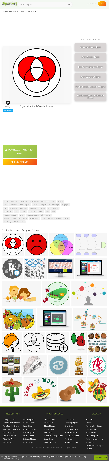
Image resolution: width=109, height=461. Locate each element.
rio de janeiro (34, 218)
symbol (6, 201)
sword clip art (8, 432)
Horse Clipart (49, 429)
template (44, 205)
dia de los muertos (54, 218)
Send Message (8, 110)
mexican (60, 201)
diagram (14, 201)
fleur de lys (8, 222)
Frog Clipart (28, 426)
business (33, 208)
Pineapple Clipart (72, 429)
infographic (65, 205)
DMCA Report (91, 429)
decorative (23, 208)
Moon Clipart (49, 419)
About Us (89, 419)
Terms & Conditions (94, 426)
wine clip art (8, 439)
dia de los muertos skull (35, 215)
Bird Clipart (69, 426)
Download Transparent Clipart (19, 151)
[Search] (69, 4)
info (49, 208)
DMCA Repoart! (19, 162)
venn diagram (34, 201)
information (14, 208)
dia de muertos (19, 222)
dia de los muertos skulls (12, 218)
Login (102, 4)
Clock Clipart (49, 426)
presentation (8, 211)
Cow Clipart (70, 419)
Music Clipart (28, 435)
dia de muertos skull (10, 215)
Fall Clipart (48, 422)
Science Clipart (29, 439)
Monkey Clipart (71, 432)
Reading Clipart (71, 422)
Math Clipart (28, 419)
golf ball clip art (9, 435)
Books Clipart (28, 422)
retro (47, 211)
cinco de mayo (54, 205)
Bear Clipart (49, 439)
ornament (41, 208)
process (48, 215)
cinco (16, 211)
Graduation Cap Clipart (53, 435)
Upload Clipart (92, 435)
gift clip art (7, 442)
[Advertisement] (37, 30)
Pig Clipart (69, 439)
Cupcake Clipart (30, 429)
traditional (32, 211)
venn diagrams (25, 205)
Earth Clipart (28, 432)
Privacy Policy (91, 432)
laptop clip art (9, 419)
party (5, 208)
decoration (23, 201)
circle (5, 205)
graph (22, 215)
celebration (14, 205)
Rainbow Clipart (50, 442)
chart (53, 201)
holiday (35, 205)
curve (43, 218)
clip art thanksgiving (11, 422)
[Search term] (45, 4)
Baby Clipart (28, 442)
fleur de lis (45, 201)
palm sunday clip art (11, 426)
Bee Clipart (48, 432)
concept (66, 218)
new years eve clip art (12, 429)
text (53, 211)
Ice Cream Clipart (72, 435)
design (41, 211)
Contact (89, 422)
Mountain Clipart (72, 442)
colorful (55, 208)
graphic (23, 211)
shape (25, 218)
